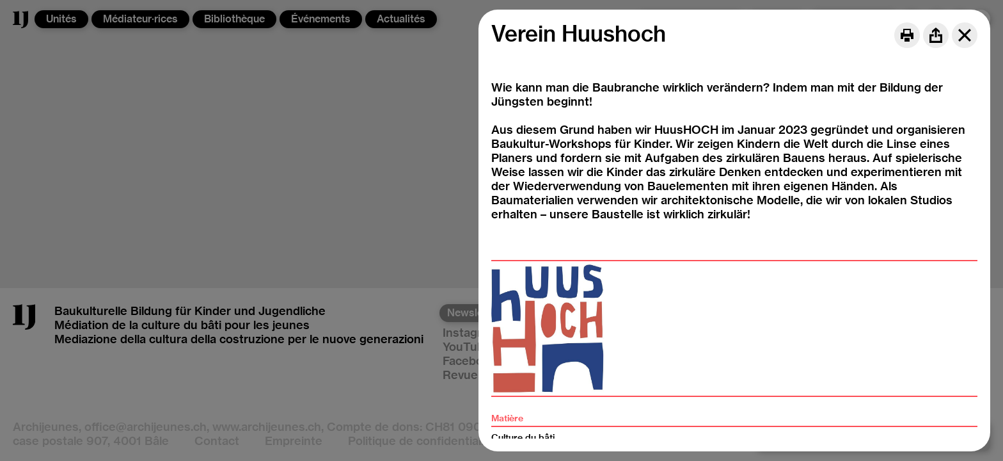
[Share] (936, 35)
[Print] (907, 35)
